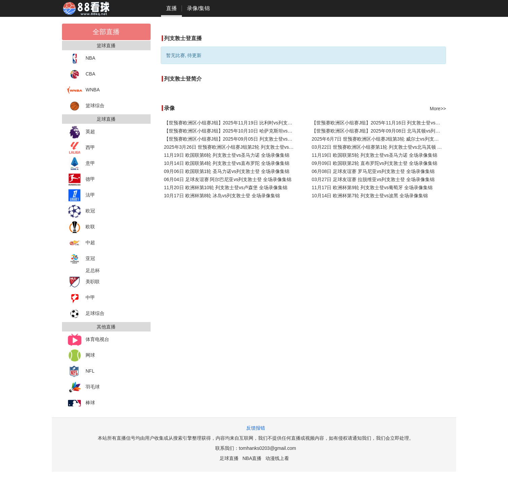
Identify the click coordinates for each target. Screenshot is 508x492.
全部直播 (106, 31)
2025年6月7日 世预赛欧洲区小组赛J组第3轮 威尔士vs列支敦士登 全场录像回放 (379, 139)
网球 (81, 355)
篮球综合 (85, 106)
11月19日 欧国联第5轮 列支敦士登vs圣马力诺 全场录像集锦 (374, 155)
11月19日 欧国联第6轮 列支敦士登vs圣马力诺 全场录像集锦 (227, 155)
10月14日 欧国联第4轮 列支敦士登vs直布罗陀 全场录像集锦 (227, 163)
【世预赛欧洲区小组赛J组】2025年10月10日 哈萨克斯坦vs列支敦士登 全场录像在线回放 (231, 131)
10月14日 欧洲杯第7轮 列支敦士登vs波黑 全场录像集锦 (370, 195)
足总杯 (93, 270)
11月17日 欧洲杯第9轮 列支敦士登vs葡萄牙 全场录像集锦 (372, 187)
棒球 (81, 403)
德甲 (81, 179)
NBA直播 (252, 458)
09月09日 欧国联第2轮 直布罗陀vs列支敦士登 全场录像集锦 (374, 163)
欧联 (81, 227)
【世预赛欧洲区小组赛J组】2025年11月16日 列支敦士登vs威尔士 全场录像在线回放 (379, 122)
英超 (81, 132)
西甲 (81, 147)
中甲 (81, 298)
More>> (438, 108)
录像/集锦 (198, 8)
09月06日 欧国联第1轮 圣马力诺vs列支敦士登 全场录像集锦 (227, 171)
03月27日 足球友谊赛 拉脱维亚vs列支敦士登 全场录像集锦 (373, 179)
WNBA (83, 90)
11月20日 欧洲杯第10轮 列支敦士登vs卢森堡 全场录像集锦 (225, 187)
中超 (81, 243)
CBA (81, 74)
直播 (171, 8)
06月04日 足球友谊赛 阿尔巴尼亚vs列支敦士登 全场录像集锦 (228, 179)
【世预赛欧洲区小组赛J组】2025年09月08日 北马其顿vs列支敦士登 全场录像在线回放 (379, 131)
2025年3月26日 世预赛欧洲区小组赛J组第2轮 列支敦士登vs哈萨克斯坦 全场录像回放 (231, 147)
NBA (81, 58)
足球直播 (229, 458)
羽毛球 (83, 387)
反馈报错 (255, 428)
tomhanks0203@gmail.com (267, 448)
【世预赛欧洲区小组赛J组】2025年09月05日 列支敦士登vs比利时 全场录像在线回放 (231, 139)
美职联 (83, 282)
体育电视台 (88, 339)
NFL (80, 371)
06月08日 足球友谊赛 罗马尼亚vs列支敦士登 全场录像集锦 (373, 171)
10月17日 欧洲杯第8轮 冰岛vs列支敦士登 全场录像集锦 (222, 195)
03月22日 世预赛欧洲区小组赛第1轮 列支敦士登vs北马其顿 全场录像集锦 (379, 147)
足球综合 (85, 313)
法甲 (81, 195)
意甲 (81, 163)
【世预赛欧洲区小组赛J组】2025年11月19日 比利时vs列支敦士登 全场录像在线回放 (231, 122)
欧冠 (81, 211)
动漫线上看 (277, 458)
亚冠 (81, 258)
